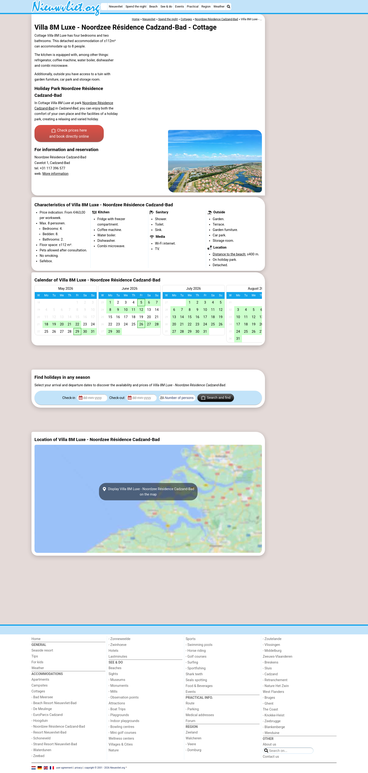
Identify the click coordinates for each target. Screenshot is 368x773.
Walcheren (193, 738)
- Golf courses (196, 657)
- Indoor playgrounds (124, 721)
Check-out (117, 398)
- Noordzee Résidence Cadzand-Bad (58, 727)
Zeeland (192, 732)
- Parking (192, 709)
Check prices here (69, 133)
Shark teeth (194, 674)
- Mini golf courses (122, 733)
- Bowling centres (121, 727)
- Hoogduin (39, 721)
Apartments (40, 680)
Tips (34, 656)
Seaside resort (42, 650)
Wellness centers (121, 739)
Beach (153, 6)
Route (190, 703)
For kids (37, 662)
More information (55, 174)
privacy (78, 767)
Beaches (115, 668)
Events (179, 6)
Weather (219, 6)
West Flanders (273, 692)
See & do (166, 6)
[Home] (104, 6)
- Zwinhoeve (117, 645)
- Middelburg (272, 651)
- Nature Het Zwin (276, 686)
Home (36, 639)
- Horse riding (196, 651)
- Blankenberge (274, 727)
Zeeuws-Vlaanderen (277, 657)
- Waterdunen (41, 750)
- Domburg (193, 750)
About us (269, 744)
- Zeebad (37, 756)
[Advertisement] (301, 122)
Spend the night (136, 6)
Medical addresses (200, 715)
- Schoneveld (40, 738)
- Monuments (119, 686)
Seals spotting (196, 680)
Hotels (114, 651)
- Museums (117, 680)
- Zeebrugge (272, 721)
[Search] (228, 6)
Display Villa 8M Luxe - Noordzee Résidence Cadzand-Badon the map (148, 491)
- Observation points (124, 697)
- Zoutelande (272, 639)
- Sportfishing (196, 668)
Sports (191, 639)
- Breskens (270, 662)
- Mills (113, 692)
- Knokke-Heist (273, 715)
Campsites (39, 685)
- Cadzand (270, 674)
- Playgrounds (119, 715)
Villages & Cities (121, 744)
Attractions (117, 703)
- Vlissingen (271, 645)
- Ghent (268, 704)
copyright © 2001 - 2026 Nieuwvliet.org (104, 767)
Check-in (69, 398)
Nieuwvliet (116, 6)
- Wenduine (271, 733)
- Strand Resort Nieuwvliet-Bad (54, 744)
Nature (114, 750)
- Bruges (269, 698)
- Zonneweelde (119, 639)
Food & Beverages (199, 686)
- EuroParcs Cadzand (47, 715)
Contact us (271, 757)
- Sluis (267, 668)
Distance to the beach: (229, 254)
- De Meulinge (41, 709)
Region (206, 6)
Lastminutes (118, 657)
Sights (113, 674)
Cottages (38, 691)
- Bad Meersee (42, 697)
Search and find (215, 398)
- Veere (191, 744)
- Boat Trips (117, 709)
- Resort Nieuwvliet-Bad (48, 732)
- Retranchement (275, 680)
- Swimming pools (199, 645)
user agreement (64, 767)
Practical (193, 6)
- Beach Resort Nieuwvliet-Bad (54, 703)
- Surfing (192, 662)
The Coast (270, 709)
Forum (190, 721)
